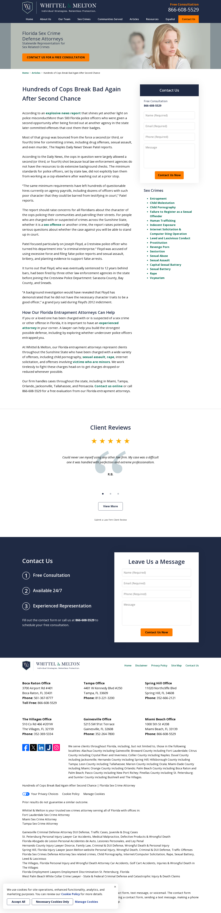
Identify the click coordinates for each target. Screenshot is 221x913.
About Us (45, 19)
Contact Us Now (169, 175)
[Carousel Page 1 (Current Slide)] (103, 494)
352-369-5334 (43, 734)
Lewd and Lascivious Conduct (170, 238)
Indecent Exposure (163, 225)
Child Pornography (163, 207)
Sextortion (157, 251)
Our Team (64, 19)
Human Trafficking (163, 220)
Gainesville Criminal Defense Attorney (47, 832)
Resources (152, 19)
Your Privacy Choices (40, 794)
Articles (134, 19)
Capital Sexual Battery (165, 265)
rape (110, 357)
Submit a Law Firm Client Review (110, 519)
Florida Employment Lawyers (41, 872)
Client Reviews (110, 427)
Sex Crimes (84, 19)
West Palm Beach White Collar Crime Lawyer (52, 876)
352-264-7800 (104, 734)
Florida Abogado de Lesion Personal (46, 841)
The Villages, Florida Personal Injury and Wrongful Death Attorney (66, 863)
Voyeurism (157, 278)
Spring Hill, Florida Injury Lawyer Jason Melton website (58, 850)
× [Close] (115, 886)
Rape (153, 273)
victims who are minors (91, 362)
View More (110, 506)
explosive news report (63, 113)
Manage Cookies (94, 794)
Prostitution (158, 242)
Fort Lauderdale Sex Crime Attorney (46, 815)
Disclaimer (141, 665)
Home (29, 19)
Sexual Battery (160, 269)
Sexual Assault (160, 260)
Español (170, 19)
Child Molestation (162, 203)
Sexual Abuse (159, 256)
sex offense (52, 225)
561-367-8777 (43, 698)
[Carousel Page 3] (118, 494)
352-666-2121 (166, 698)
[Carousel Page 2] (110, 494)
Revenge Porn (159, 247)
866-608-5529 (183, 9)
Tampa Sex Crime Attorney (40, 823)
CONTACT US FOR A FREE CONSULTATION (56, 57)
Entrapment (158, 198)
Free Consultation (184, 4)
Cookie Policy (70, 794)
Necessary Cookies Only (52, 902)
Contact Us (188, 19)
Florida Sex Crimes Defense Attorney (46, 854)
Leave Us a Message (156, 561)
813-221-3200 (104, 698)
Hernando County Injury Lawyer (43, 845)
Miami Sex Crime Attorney (39, 819)
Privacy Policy (159, 665)
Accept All (18, 902)
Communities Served (110, 19)
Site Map (176, 665)
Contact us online (109, 386)
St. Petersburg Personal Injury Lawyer (47, 836)
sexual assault (94, 357)
